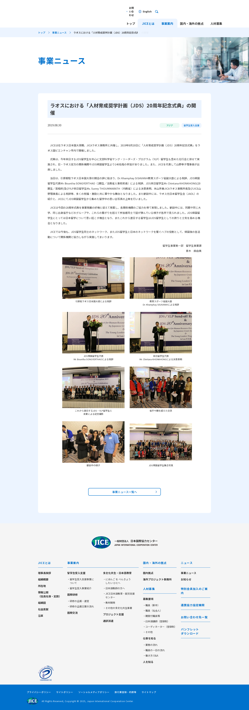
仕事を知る (149, 638)
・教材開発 (109, 602)
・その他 (148, 632)
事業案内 (167, 17)
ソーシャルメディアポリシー (94, 692)
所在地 (42, 586)
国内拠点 (148, 573)
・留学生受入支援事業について (80, 581)
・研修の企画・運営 (78, 601)
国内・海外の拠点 (192, 17)
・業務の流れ (150, 645)
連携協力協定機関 (193, 605)
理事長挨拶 (44, 573)
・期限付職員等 (151, 616)
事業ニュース (59, 32)
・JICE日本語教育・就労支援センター (119, 595)
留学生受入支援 (76, 573)
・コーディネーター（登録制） (160, 626)
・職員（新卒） (151, 605)
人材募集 (216, 17)
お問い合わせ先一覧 (194, 617)
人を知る (148, 662)
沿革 (40, 615)
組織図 (42, 602)
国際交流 (72, 613)
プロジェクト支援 (113, 614)
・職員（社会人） (152, 610)
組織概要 (43, 579)
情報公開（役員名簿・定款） (49, 594)
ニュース (187, 563)
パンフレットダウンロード (190, 631)
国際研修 (72, 594)
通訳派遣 (108, 621)
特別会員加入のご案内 (194, 591)
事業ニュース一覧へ (124, 492)
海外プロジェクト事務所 (157, 579)
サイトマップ (149, 692)
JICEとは (148, 17)
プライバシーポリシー (39, 692)
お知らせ (186, 579)
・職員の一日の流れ (154, 650)
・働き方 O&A (150, 655)
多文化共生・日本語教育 (117, 573)
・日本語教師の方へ (114, 588)
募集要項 (148, 599)
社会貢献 (43, 609)
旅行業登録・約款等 (125, 692)
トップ (130, 17)
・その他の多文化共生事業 (117, 608)
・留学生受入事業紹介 (79, 588)
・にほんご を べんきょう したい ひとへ (117, 581)
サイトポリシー (64, 692)
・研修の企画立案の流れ (80, 606)
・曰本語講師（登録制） (156, 621)
